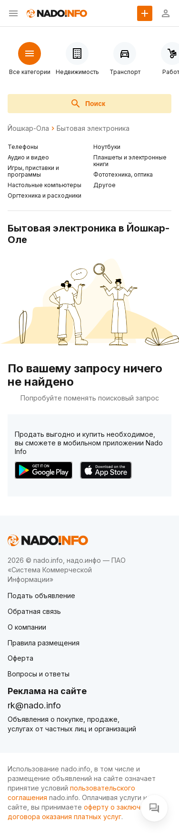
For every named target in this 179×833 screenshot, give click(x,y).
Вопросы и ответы (39, 674)
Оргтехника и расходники (44, 195)
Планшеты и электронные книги (130, 161)
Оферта (20, 658)
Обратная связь (34, 611)
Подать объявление (41, 595)
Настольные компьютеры (44, 185)
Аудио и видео (28, 157)
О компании (27, 627)
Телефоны (23, 146)
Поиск (87, 103)
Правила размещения (44, 643)
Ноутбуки (106, 146)
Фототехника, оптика (123, 174)
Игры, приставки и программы (33, 171)
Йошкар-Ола (28, 128)
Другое (104, 185)
